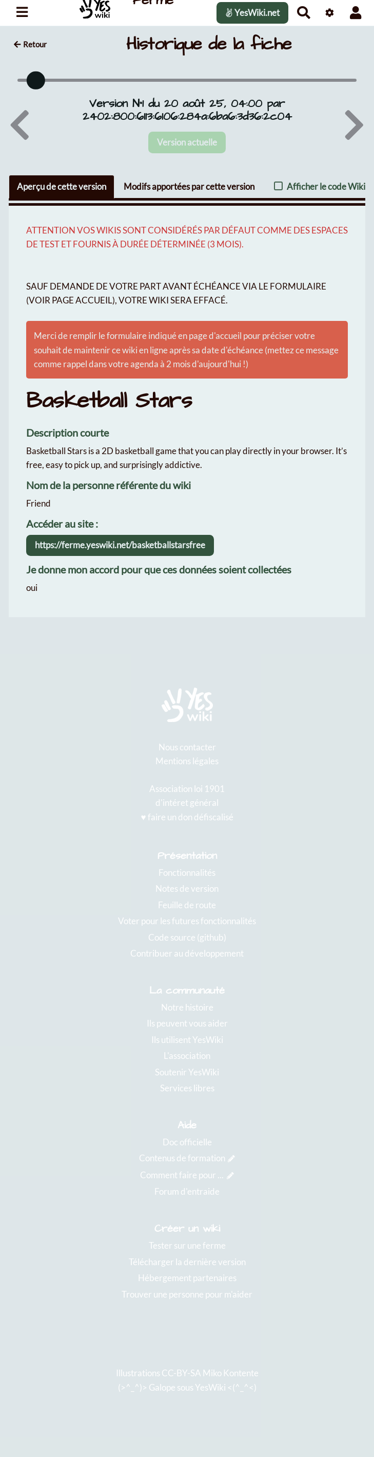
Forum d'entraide (187, 1191)
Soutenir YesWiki (187, 1072)
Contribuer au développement (187, 953)
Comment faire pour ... (182, 1175)
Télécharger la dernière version (187, 1261)
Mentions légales (187, 761)
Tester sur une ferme (187, 1245)
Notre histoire (187, 1007)
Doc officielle (187, 1142)
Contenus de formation (182, 1158)
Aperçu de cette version (61, 186)
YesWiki (210, 1387)
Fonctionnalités (187, 872)
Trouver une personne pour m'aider (187, 1294)
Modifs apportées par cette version (189, 186)
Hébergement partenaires (187, 1277)
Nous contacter (187, 747)
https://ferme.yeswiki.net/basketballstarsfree (120, 544)
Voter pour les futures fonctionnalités (187, 920)
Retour (30, 44)
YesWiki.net (252, 12)
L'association (187, 1055)
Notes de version (187, 888)
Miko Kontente (231, 1373)
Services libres (187, 1088)
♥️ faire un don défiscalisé (187, 817)
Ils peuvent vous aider (187, 1023)
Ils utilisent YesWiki (187, 1039)
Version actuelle (187, 141)
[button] (355, 13)
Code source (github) (187, 937)
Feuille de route (187, 905)
